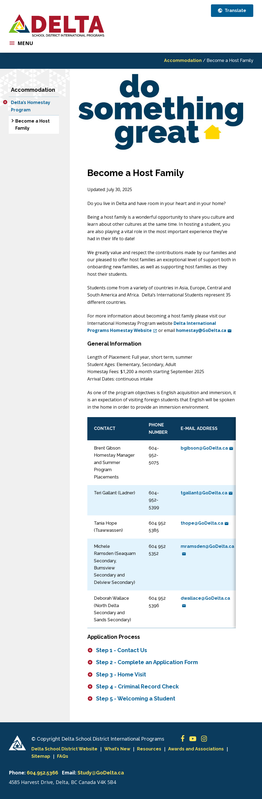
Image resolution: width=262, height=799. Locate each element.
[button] (5, 102)
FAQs (62, 756)
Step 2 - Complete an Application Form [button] (147, 662)
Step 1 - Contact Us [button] (121, 650)
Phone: (17, 772)
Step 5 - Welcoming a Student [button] (135, 698)
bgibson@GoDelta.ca (207, 448)
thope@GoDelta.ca (205, 523)
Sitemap (40, 756)
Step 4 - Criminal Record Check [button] (137, 686)
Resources (149, 749)
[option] (161, 110)
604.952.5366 (42, 773)
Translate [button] (235, 10)
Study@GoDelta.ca (101, 773)
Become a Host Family (32, 124)
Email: (69, 772)
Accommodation (183, 60)
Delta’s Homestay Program (30, 106)
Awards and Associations (196, 749)
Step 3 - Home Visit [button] (121, 674)
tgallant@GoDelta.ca (207, 492)
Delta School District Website (64, 749)
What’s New (117, 749)
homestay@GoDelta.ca (204, 330)
